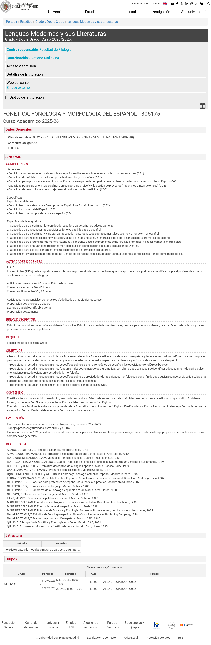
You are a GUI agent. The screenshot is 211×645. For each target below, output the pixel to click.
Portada (11, 22)
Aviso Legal (131, 637)
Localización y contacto (101, 637)
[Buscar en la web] (208, 3)
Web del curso (18, 83)
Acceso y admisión (21, 66)
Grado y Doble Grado (49, 22)
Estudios (26, 22)
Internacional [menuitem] (125, 12)
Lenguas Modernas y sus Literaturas (92, 22)
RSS (180, 637)
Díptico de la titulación (27, 97)
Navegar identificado (145, 3)
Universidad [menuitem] (57, 12)
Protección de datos (158, 637)
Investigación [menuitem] (159, 12)
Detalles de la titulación (25, 74)
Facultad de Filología (55, 50)
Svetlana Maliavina (44, 58)
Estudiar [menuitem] (91, 12)
